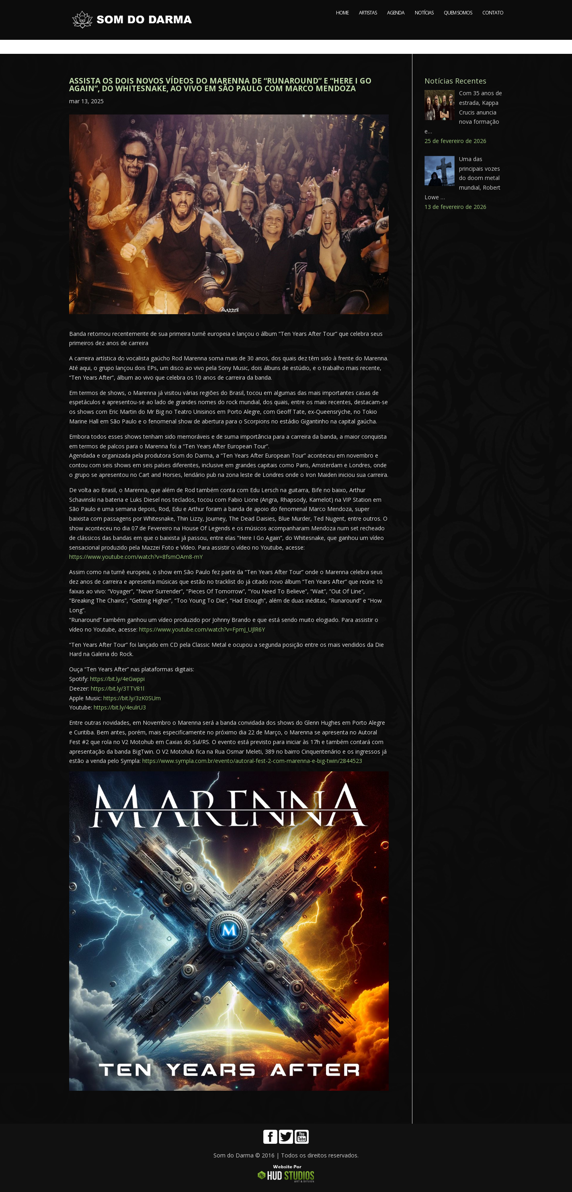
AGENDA (395, 27)
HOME (342, 27)
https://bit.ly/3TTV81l (117, 688)
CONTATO (492, 27)
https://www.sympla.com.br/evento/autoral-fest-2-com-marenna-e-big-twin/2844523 (252, 761)
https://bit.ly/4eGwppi (117, 679)
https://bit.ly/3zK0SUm (132, 698)
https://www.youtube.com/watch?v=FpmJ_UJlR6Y (202, 629)
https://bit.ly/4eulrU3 (120, 707)
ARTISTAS (368, 27)
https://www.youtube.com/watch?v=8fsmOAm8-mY (136, 556)
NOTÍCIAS (424, 27)
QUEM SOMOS (458, 27)
